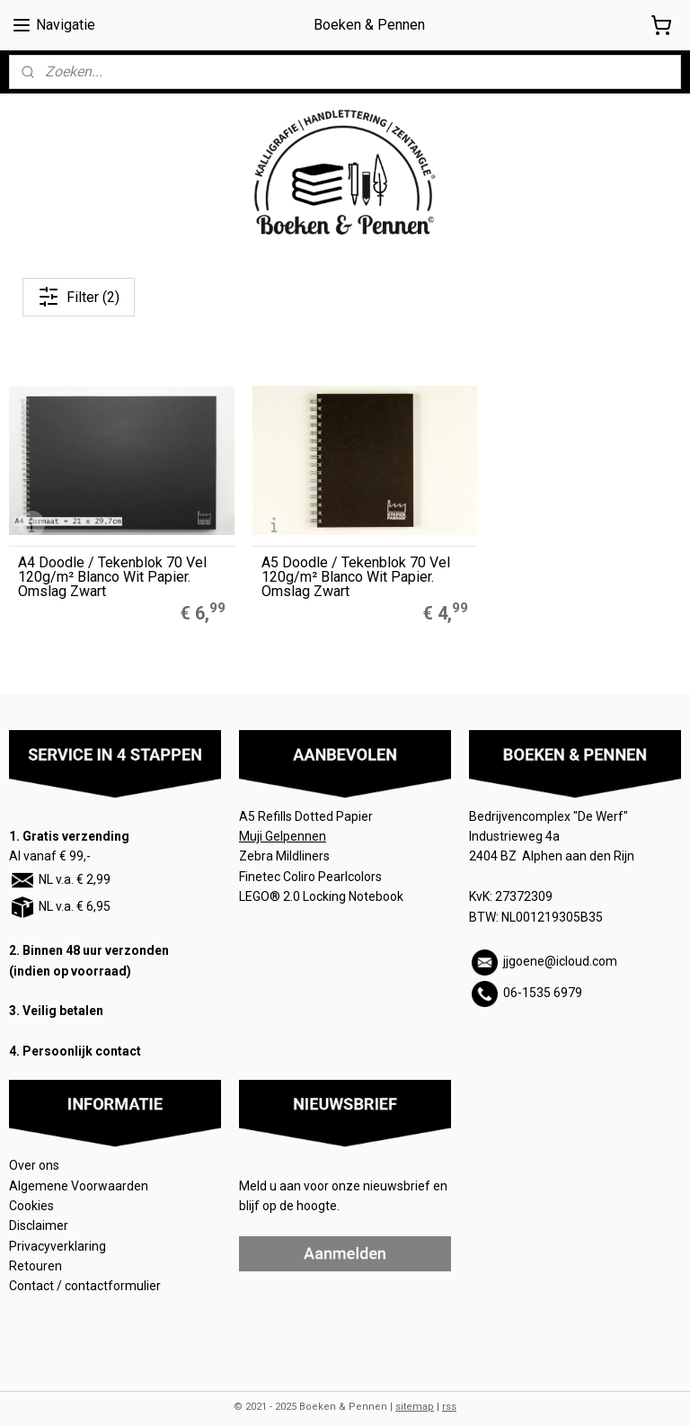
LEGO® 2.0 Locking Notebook (321, 884)
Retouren (37, 1252)
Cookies (33, 1192)
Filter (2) (78, 296)
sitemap (414, 1393)
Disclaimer (38, 1213)
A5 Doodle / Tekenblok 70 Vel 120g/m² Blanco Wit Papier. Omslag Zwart (342, 563)
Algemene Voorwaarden (80, 1172)
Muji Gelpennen (282, 822)
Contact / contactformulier (85, 1273)
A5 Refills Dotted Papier (306, 803)
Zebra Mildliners (285, 843)
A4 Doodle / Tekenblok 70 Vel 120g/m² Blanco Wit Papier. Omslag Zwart (112, 563)
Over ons (34, 1152)
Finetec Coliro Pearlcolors (310, 863)
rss (449, 1393)
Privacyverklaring (57, 1232)
